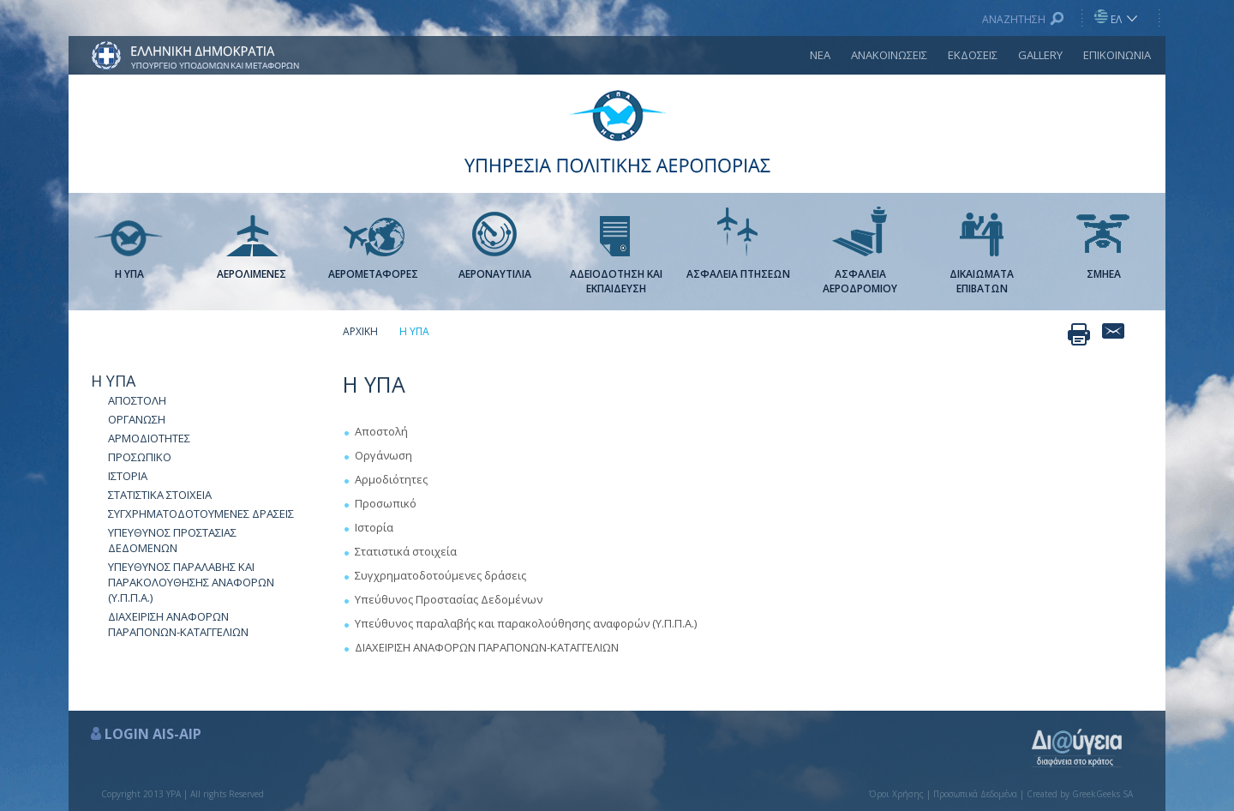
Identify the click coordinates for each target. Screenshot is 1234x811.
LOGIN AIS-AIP (153, 733)
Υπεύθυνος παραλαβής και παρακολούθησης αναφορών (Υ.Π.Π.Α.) (526, 623)
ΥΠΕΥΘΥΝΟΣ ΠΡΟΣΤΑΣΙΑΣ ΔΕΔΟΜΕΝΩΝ (172, 540)
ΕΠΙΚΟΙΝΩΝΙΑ (1117, 55)
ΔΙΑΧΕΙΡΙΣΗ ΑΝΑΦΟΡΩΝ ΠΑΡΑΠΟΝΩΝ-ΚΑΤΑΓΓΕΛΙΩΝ (178, 624)
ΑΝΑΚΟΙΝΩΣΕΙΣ (889, 55)
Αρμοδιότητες (391, 479)
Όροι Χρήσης (896, 794)
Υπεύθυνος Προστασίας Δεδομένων (448, 599)
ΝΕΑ (820, 55)
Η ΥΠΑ (113, 380)
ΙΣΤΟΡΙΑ (127, 476)
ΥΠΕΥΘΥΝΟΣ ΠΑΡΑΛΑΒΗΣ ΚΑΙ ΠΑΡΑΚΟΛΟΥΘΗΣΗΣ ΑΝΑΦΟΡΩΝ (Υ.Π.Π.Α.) (191, 582)
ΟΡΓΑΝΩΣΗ (136, 419)
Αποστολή (381, 431)
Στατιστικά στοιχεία (406, 551)
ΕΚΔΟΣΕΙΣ (972, 55)
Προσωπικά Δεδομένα (975, 794)
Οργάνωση (383, 455)
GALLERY (1040, 55)
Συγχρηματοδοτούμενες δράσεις (440, 575)
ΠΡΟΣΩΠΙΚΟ (139, 457)
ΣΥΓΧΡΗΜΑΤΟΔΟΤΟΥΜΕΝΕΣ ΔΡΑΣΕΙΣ (201, 513)
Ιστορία (374, 527)
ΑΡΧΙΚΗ (360, 331)
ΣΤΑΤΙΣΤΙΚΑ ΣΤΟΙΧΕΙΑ (160, 494)
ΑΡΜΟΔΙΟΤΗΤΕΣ (149, 438)
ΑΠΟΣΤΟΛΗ (137, 400)
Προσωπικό (385, 503)
